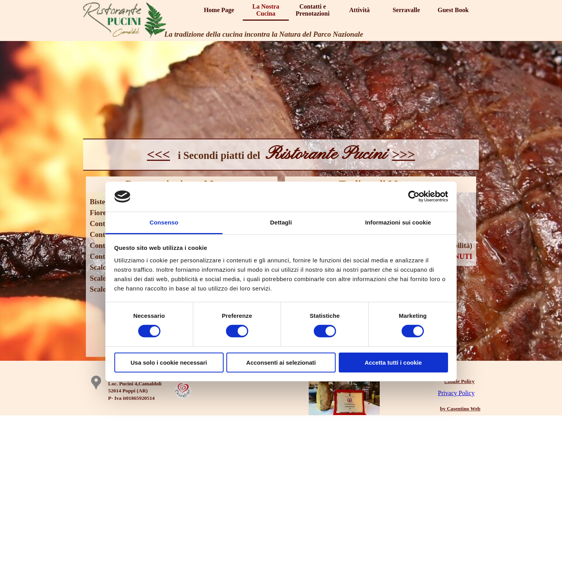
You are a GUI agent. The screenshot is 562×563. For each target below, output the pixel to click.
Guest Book (453, 10)
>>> (403, 154)
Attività (359, 10)
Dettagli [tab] (281, 222)
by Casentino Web (460, 409)
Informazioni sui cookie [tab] (398, 222)
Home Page (219, 10)
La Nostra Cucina (266, 10)
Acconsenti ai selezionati (281, 362)
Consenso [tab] (163, 222)
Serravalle (406, 10)
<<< (158, 154)
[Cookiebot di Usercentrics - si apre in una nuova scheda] (414, 196)
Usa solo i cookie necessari (169, 362)
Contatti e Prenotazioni (313, 10)
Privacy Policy (456, 393)
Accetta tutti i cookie (393, 362)
